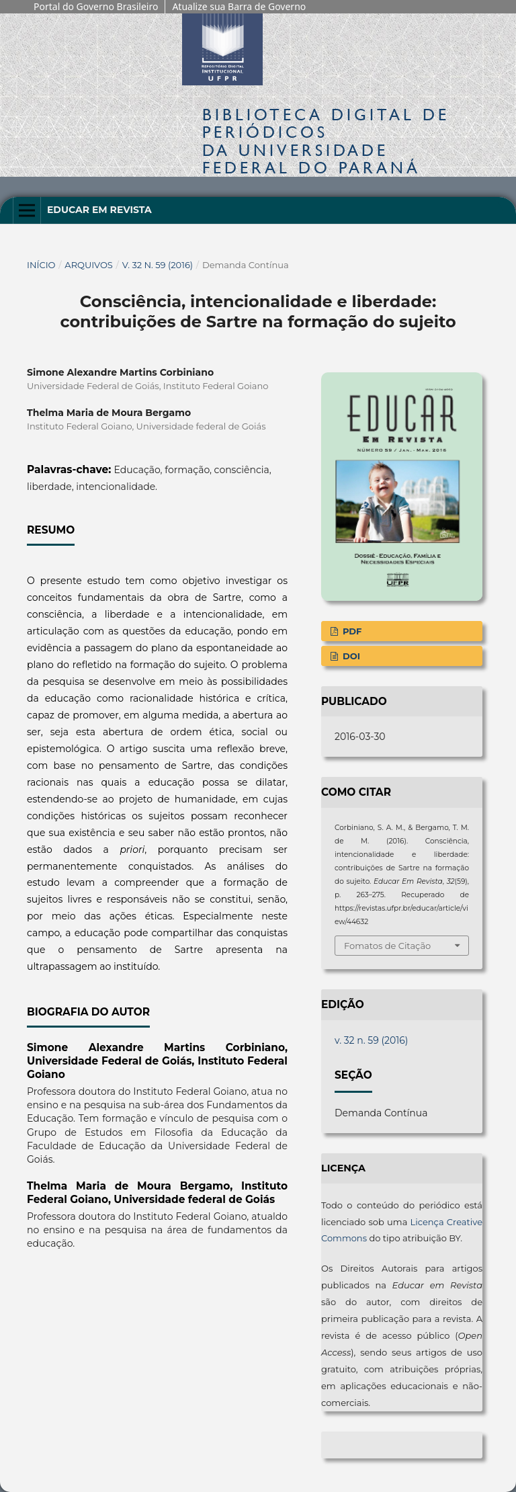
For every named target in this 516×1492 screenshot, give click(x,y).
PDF (350, 631)
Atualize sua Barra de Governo (239, 6)
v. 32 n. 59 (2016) (158, 264)
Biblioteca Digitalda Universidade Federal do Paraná (325, 141)
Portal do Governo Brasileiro (96, 6)
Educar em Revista (99, 210)
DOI (350, 656)
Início (41, 264)
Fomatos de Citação (387, 945)
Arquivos (88, 264)
